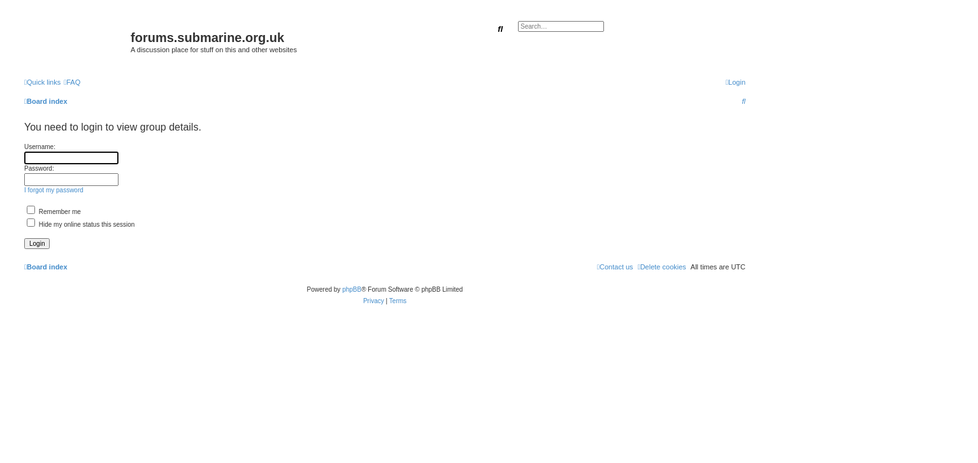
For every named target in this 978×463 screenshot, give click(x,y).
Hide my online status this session (80, 224)
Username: (39, 146)
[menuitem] (72, 82)
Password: (39, 168)
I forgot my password (53, 190)
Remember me (54, 211)
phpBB (351, 289)
